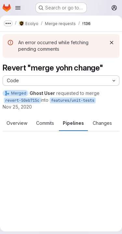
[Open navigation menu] (18, 8)
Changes (102, 123)
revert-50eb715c (22, 100)
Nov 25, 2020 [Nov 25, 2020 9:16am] (17, 107)
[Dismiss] (111, 42)
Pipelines (73, 123)
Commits (45, 123)
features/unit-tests (72, 100)
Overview (17, 123)
